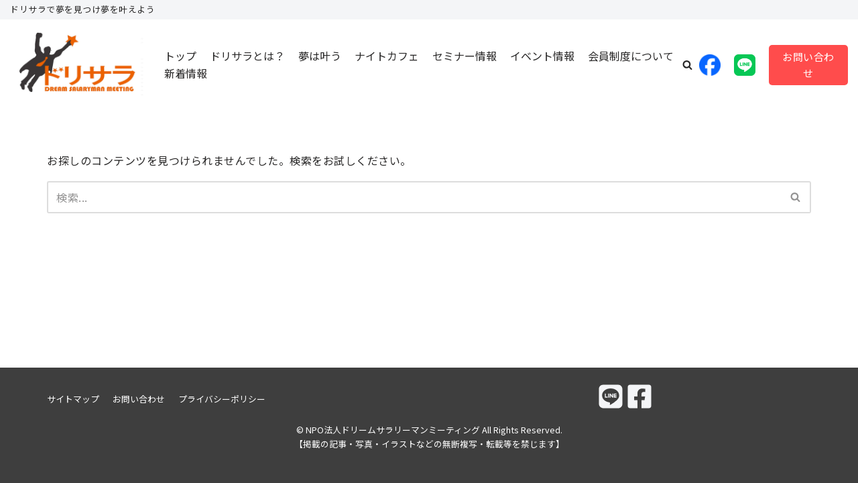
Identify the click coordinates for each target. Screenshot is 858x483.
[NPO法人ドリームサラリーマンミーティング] (77, 65)
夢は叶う (319, 56)
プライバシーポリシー (221, 398)
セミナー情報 (464, 56)
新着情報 (185, 73)
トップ (180, 56)
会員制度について (631, 56)
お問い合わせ (808, 65)
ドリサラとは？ (247, 56)
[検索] (414, 197)
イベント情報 (542, 56)
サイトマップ (73, 398)
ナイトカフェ (387, 56)
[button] (687, 65)
